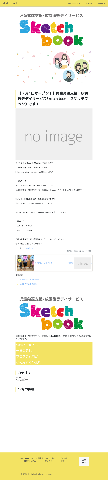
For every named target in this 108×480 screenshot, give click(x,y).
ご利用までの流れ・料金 (46, 458)
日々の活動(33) (22, 380)
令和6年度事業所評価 (28, 284)
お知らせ (89, 3)
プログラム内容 (27, 356)
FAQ (63, 461)
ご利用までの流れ (28, 362)
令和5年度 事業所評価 (29, 279)
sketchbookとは (74, 3)
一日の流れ (24, 350)
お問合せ (101, 3)
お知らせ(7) (20, 377)
